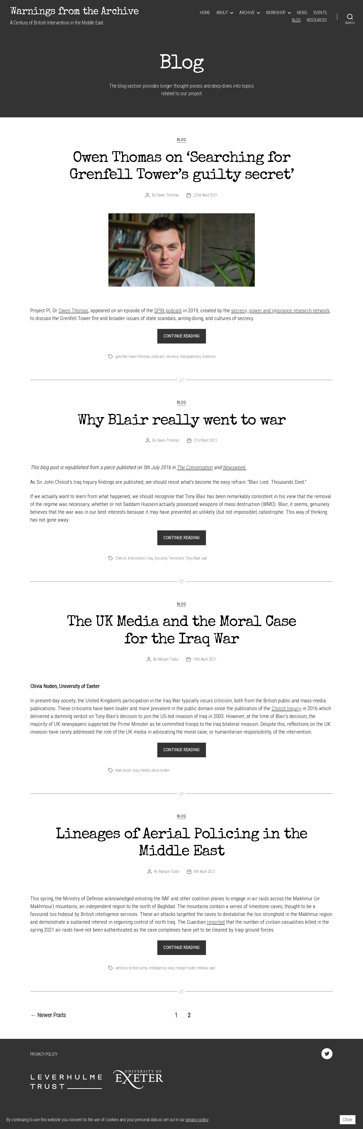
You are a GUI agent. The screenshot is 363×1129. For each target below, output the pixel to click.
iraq (150, 558)
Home (205, 12)
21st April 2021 (205, 440)
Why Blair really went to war (181, 421)
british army (138, 968)
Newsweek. (234, 467)
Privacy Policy (43, 1054)
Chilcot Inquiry (286, 708)
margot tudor (185, 968)
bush (127, 770)
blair (118, 770)
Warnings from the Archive (74, 12)
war (204, 558)
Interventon (136, 558)
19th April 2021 (205, 659)
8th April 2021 (204, 871)
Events (320, 12)
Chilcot (120, 558)
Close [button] (347, 1119)
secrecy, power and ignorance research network (280, 310)
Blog (296, 20)
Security (160, 558)
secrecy (172, 356)
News (302, 12)
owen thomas (139, 356)
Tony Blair (192, 558)
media (145, 770)
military (202, 968)
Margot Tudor (168, 659)
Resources (317, 20)
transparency (190, 356)
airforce (121, 968)
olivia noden (160, 770)
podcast (158, 356)
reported (216, 922)
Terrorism (176, 558)
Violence (209, 356)
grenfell (121, 356)
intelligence (158, 968)
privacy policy (197, 1119)
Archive (247, 12)
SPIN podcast (168, 310)
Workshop (276, 12)
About (222, 12)
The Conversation (195, 467)
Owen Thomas (168, 195)
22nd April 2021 (205, 195)
